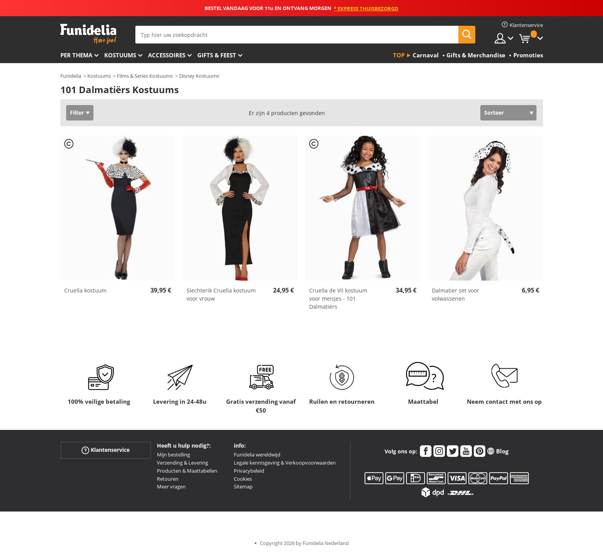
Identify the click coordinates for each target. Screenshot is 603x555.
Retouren (167, 478)
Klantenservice (106, 450)
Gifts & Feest (216, 55)
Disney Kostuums (199, 75)
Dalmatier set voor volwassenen (455, 294)
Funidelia (70, 75)
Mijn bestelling (173, 454)
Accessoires (166, 55)
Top (399, 55)
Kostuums (120, 55)
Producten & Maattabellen (187, 470)
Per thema (76, 55)
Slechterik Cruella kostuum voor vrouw (221, 294)
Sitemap (243, 486)
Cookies (243, 478)
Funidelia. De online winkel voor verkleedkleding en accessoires (88, 34)
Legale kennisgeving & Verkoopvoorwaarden (285, 462)
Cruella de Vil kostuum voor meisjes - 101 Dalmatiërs (338, 298)
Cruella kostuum (85, 290)
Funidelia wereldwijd (257, 454)
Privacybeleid (249, 470)
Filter (77, 112)
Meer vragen (171, 486)
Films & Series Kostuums (145, 75)
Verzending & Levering (182, 462)
